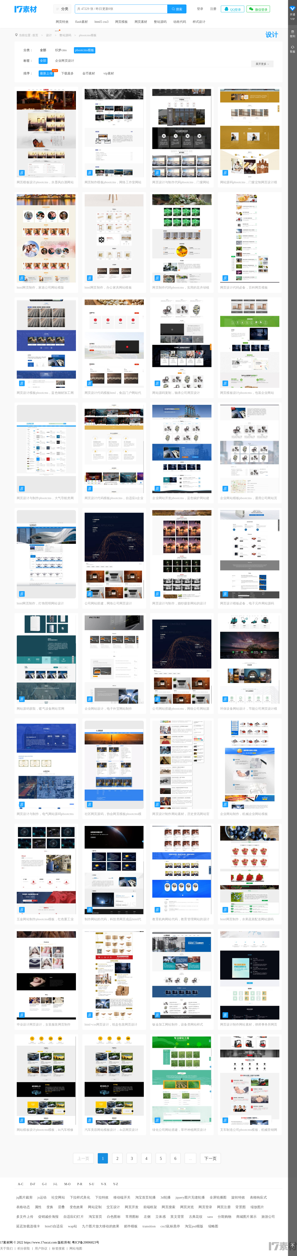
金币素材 (88, 73)
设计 (49, 35)
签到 (292, 34)
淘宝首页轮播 (145, 1197)
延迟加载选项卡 (28, 1226)
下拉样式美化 (80, 1197)
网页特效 (62, 21)
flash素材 (81, 21)
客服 (292, 49)
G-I (44, 1184)
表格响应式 (258, 1197)
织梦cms (61, 50)
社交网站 (58, 1197)
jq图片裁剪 (24, 1197)
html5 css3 (101, 21)
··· (57, 31)
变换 (49, 1207)
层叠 (61, 1207)
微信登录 (258, 8)
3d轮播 (166, 1197)
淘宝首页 (95, 1216)
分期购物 (224, 1216)
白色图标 (114, 1216)
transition (149, 1226)
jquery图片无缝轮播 (190, 1197)
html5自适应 (54, 1226)
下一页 (210, 1158)
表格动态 (23, 1207)
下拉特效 (102, 1197)
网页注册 (224, 1207)
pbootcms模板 (88, 35)
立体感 (160, 1216)
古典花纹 (196, 1216)
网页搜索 (168, 1207)
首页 (35, 35)
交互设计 (113, 1207)
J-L (55, 1184)
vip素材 (108, 73)
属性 (38, 1207)
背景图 (240, 1207)
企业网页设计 (64, 60)
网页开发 (131, 1207)
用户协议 (41, 1248)
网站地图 (75, 1248)
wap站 (72, 1226)
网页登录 (205, 1207)
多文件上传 (24, 1216)
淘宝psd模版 (194, 1226)
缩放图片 (257, 1207)
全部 (43, 50)
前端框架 (150, 1207)
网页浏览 (187, 1207)
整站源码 (160, 21)
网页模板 (121, 21)
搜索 (177, 9)
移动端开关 (121, 1197)
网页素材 (141, 21)
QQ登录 (232, 8)
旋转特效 (238, 1197)
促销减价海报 (48, 1216)
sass (210, 1216)
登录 (200, 9)
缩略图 (213, 1226)
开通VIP (292, 13)
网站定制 (95, 1207)
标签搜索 (58, 1248)
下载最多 (67, 73)
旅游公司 (268, 1216)
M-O (67, 1184)
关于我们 (6, 1248)
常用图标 (132, 1216)
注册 (213, 9)
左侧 (147, 1216)
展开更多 (262, 63)
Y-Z (115, 1184)
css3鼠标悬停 (170, 1226)
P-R (79, 1184)
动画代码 (179, 21)
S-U (91, 1184)
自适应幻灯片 (73, 1216)
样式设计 (199, 21)
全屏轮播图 (218, 1197)
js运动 (42, 1197)
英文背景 (177, 1216)
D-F (32, 1184)
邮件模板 (131, 1226)
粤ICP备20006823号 (85, 1242)
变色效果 (76, 1207)
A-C (20, 1184)
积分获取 (23, 1248)
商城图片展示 (246, 1216)
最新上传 (46, 73)
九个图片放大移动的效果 (100, 1226)
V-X (103, 1184)
